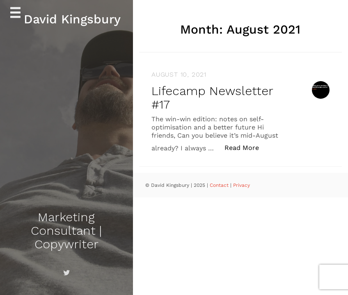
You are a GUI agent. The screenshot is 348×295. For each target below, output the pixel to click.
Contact (220, 185)
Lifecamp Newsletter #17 (212, 97)
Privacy (241, 185)
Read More (246, 147)
